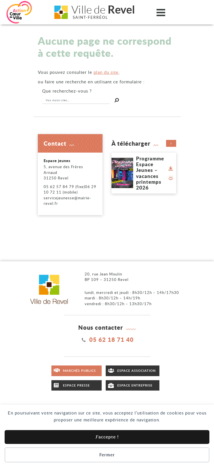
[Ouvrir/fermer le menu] (160, 12)
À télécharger (143, 143)
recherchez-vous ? (67, 91)
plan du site (106, 72)
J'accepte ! (107, 437)
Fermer (107, 455)
